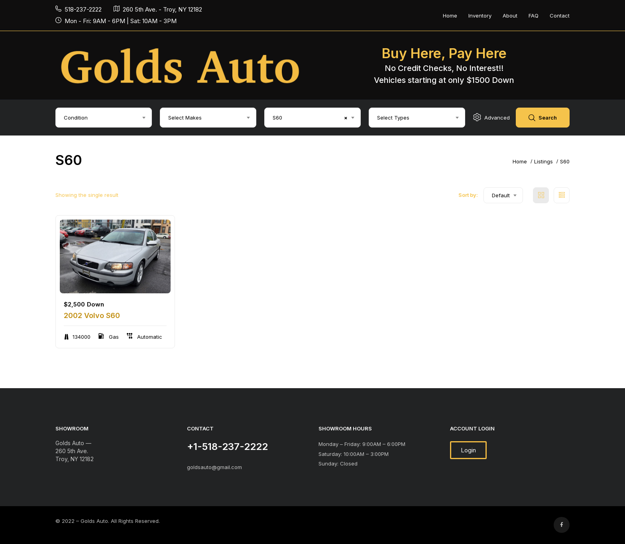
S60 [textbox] (310, 117)
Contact (560, 15)
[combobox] (103, 118)
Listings (543, 161)
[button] (468, 450)
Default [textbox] (501, 195)
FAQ (534, 15)
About (510, 15)
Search (543, 118)
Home (450, 15)
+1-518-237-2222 (227, 446)
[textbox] (104, 117)
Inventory (479, 15)
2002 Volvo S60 (92, 315)
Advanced (491, 117)
